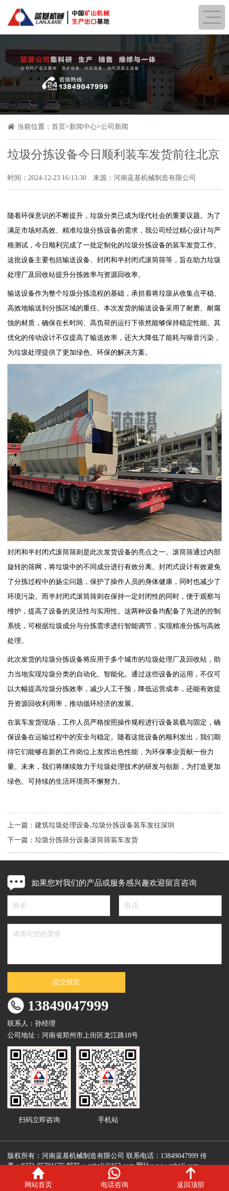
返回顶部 (190, 1178)
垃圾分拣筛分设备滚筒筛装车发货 (86, 840)
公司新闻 (114, 126)
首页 (58, 126)
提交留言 (66, 982)
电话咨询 (114, 1178)
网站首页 (38, 1178)
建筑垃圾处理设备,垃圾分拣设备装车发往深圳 (104, 825)
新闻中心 (83, 126)
